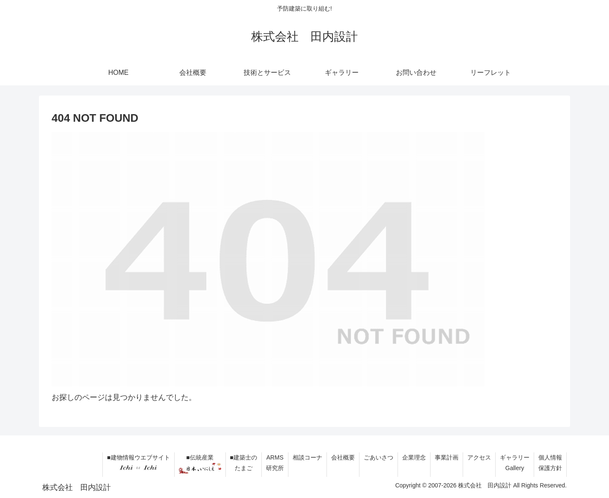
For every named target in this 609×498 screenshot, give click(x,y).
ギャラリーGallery (514, 462)
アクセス (479, 457)
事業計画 (446, 457)
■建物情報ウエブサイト (138, 463)
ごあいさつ (378, 457)
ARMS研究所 (275, 462)
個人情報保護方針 (550, 462)
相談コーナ (307, 457)
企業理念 (414, 457)
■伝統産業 (200, 463)
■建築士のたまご (243, 462)
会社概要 (343, 457)
